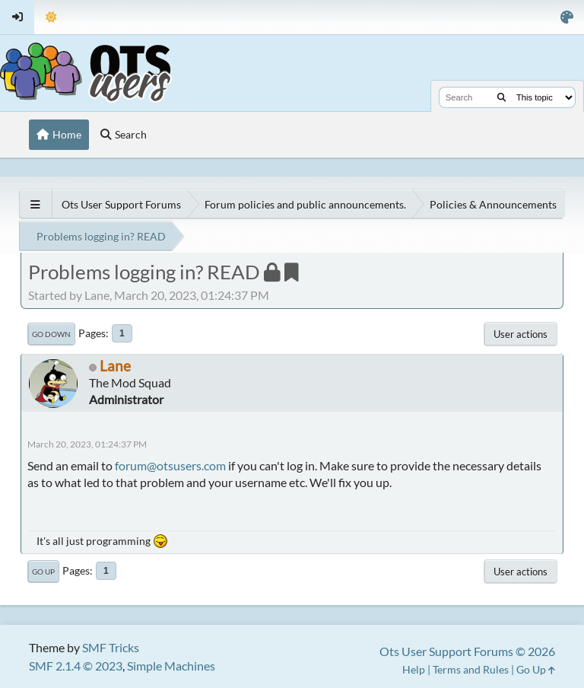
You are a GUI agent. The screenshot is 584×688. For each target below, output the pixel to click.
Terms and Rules (471, 669)
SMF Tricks (110, 647)
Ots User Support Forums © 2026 (467, 651)
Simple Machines (171, 665)
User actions (521, 334)
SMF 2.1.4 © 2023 (75, 665)
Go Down (51, 334)
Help (413, 669)
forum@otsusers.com (170, 465)
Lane (115, 365)
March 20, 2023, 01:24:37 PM (87, 444)
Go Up (43, 571)
